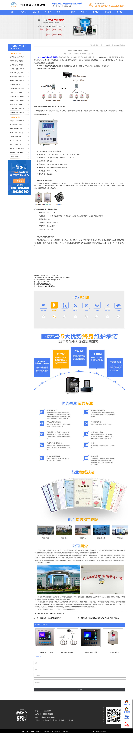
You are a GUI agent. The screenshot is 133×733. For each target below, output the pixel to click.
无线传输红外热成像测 (45, 638)
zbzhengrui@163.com (48, 286)
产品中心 (102, 45)
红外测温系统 (59, 613)
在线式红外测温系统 (119, 45)
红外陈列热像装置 (113, 638)
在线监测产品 (109, 45)
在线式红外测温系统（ (67, 638)
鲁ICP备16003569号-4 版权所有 (58, 731)
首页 (97, 45)
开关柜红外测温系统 (90, 638)
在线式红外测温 (49, 613)
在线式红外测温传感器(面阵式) (50, 618)
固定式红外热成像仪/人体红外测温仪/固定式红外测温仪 (100, 618)
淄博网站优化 (102, 731)
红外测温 (41, 613)
